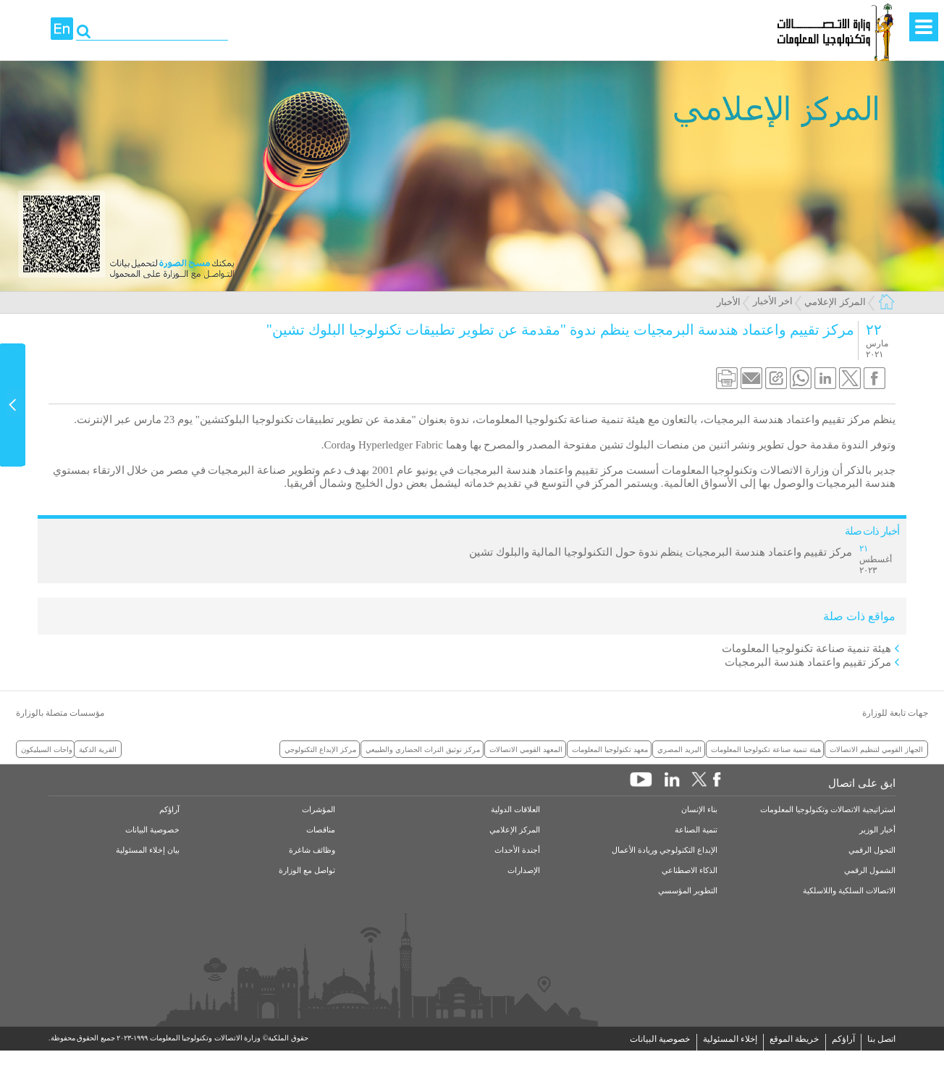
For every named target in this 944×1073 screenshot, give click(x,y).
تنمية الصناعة (696, 830)
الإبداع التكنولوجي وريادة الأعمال (664, 850)
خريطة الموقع (794, 1039)
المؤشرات (318, 810)
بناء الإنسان (699, 810)
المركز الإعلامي (834, 301)
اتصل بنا (881, 1039)
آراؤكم (169, 810)
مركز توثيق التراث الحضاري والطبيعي (423, 749)
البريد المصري (679, 749)
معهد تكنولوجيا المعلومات (610, 749)
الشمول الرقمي (869, 870)
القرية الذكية (98, 749)
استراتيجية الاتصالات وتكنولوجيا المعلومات (827, 810)
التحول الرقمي (871, 850)
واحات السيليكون (46, 749)
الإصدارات (523, 870)
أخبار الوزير (877, 830)
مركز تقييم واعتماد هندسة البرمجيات (808, 662)
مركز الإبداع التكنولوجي (320, 749)
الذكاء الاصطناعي (689, 870)
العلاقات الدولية (515, 810)
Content (13, 405)
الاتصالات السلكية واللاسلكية (849, 891)
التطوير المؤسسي (687, 891)
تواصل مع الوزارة (307, 870)
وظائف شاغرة (312, 850)
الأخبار (729, 301)
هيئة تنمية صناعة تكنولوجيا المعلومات (806, 648)
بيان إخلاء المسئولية (148, 850)
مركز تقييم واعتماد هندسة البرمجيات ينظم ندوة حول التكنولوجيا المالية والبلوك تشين (660, 552)
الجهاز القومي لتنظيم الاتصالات (876, 749)
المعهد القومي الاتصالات (525, 749)
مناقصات (320, 830)
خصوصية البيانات (152, 830)
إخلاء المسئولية (730, 1039)
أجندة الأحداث (517, 850)
